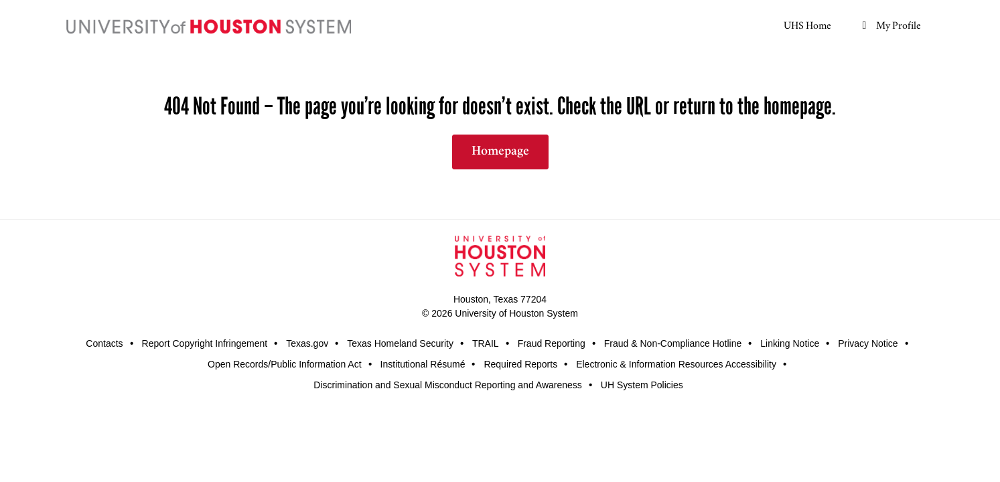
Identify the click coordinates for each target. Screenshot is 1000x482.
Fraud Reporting (551, 343)
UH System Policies (642, 385)
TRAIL (485, 343)
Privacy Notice (868, 343)
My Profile (889, 24)
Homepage (500, 152)
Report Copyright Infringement (205, 343)
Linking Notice (789, 343)
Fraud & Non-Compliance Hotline (672, 343)
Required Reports (520, 364)
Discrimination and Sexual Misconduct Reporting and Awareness (447, 385)
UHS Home (807, 24)
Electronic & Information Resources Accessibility (676, 364)
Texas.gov (307, 343)
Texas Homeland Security (400, 343)
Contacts (104, 343)
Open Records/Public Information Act (285, 364)
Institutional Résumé (423, 364)
